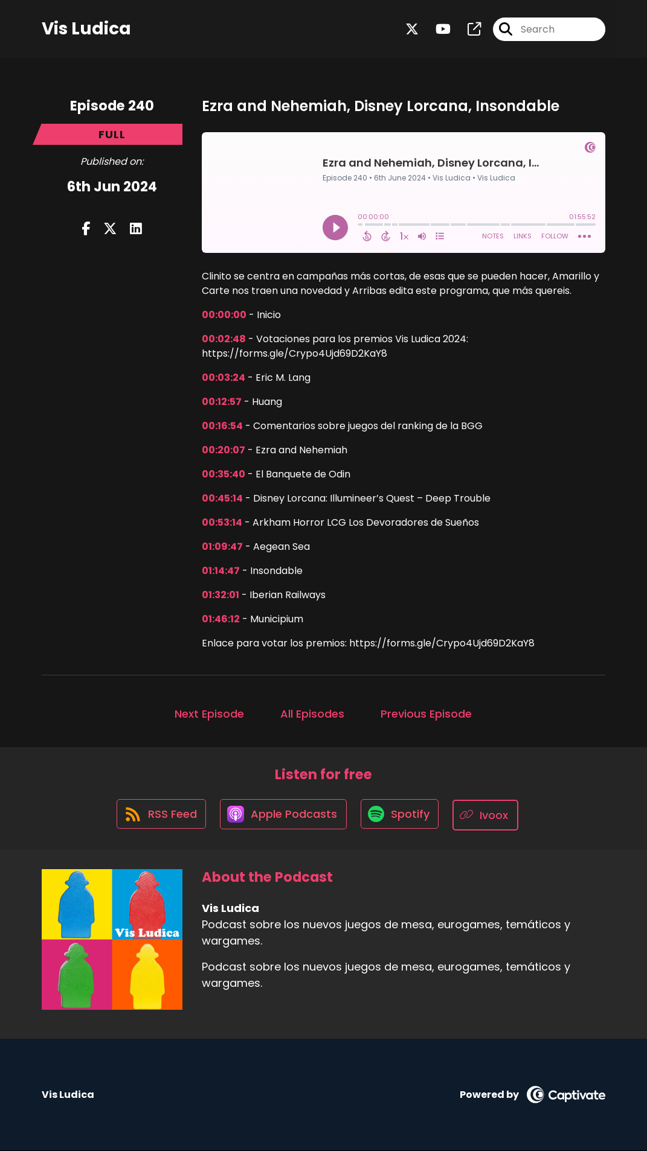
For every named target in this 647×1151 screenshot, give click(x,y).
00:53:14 (222, 522)
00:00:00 (224, 315)
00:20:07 (223, 450)
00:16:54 (222, 426)
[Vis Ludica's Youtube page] (436, 30)
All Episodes (312, 713)
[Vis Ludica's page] (467, 30)
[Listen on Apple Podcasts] (283, 815)
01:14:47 (221, 571)
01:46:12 (221, 619)
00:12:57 (222, 402)
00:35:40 (223, 474)
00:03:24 (223, 377)
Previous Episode (426, 713)
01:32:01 (220, 595)
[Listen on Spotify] (401, 815)
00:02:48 (224, 339)
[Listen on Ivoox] (488, 815)
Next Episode (209, 713)
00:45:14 (222, 498)
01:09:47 (222, 546)
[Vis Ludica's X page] (412, 30)
